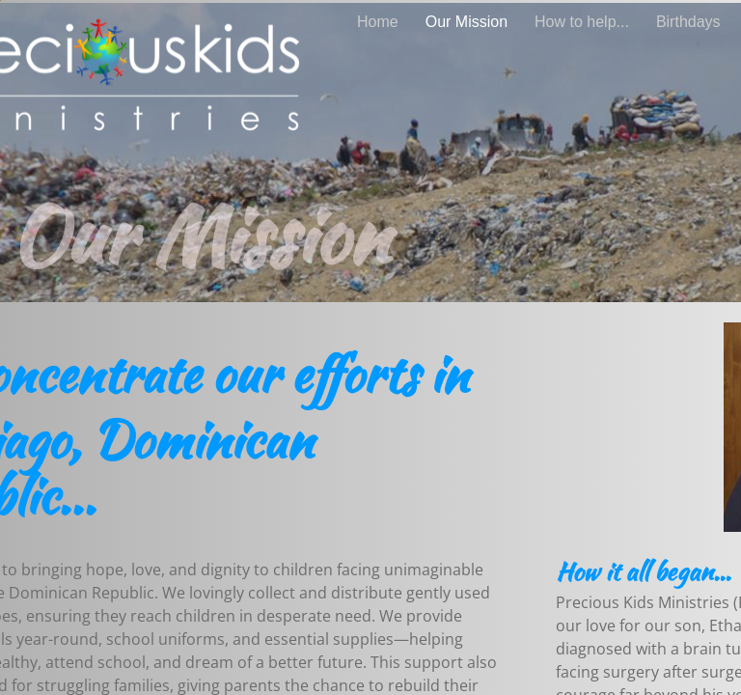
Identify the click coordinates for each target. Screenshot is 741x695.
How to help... (582, 22)
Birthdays (688, 22)
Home (377, 22)
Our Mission (466, 22)
